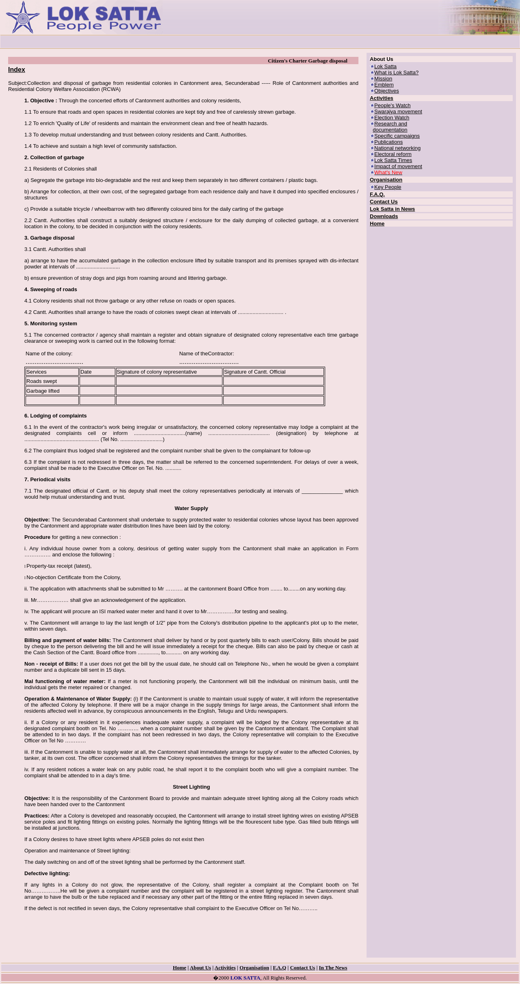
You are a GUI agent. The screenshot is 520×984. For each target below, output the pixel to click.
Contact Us (384, 202)
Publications (388, 142)
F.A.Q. (377, 194)
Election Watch (391, 118)
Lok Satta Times (393, 160)
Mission (383, 79)
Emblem (384, 85)
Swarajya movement (398, 111)
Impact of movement (398, 166)
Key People (387, 187)
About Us (200, 968)
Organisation (386, 180)
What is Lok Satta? (396, 72)
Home (377, 224)
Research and (390, 124)
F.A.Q (279, 968)
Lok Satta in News (392, 209)
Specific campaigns (397, 136)
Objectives (386, 91)
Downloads (384, 216)
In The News (333, 968)
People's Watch (392, 105)
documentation (390, 130)
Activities (381, 98)
